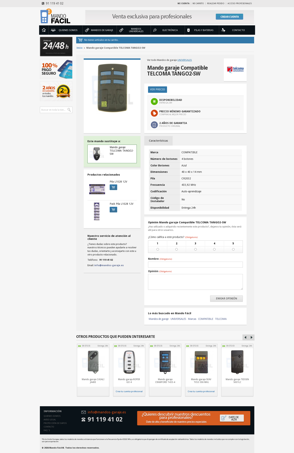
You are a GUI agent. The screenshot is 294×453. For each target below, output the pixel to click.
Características (158, 140)
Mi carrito (198, 3)
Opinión (160, 271)
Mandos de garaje (159, 319)
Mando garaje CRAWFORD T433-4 (165, 381)
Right (251, 337)
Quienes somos (52, 416)
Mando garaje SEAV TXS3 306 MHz (201, 381)
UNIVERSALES (184, 60)
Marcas (192, 319)
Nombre (160, 258)
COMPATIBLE (205, 319)
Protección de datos (55, 423)
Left (245, 337)
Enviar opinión (226, 298)
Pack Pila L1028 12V (121, 203)
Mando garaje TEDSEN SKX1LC (237, 381)
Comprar (112, 187)
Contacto (49, 427)
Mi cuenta (183, 3)
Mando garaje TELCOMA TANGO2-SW (122, 150)
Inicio (44, 30)
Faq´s (47, 430)
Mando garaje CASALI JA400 (93, 381)
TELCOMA (220, 319)
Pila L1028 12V (118, 181)
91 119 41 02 (52, 3)
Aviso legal (50, 419)
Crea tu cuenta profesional (129, 391)
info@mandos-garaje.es (109, 265)
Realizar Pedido (215, 3)
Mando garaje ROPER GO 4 (129, 381)
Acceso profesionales (240, 3)
